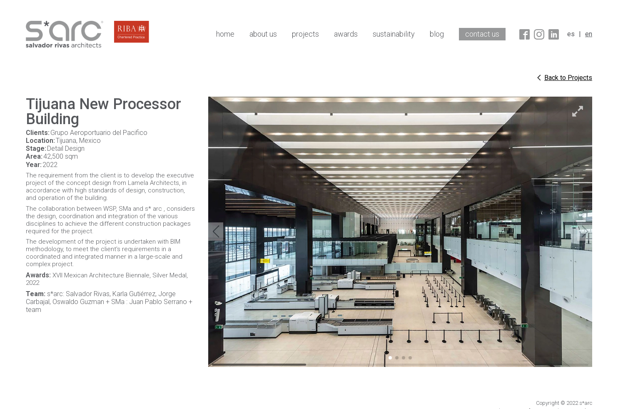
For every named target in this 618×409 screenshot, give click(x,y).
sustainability (394, 34)
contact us (482, 34)
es (571, 34)
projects (305, 34)
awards (346, 34)
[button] (584, 231)
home (225, 34)
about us (263, 34)
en (588, 34)
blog (437, 34)
